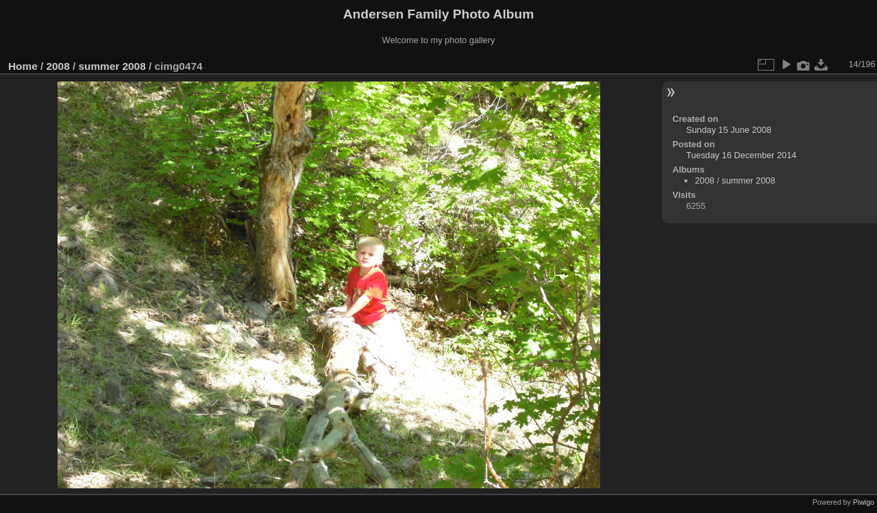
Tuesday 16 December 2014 (741, 155)
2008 (58, 66)
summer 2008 (111, 66)
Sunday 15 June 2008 (728, 130)
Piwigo (863, 502)
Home (23, 66)
